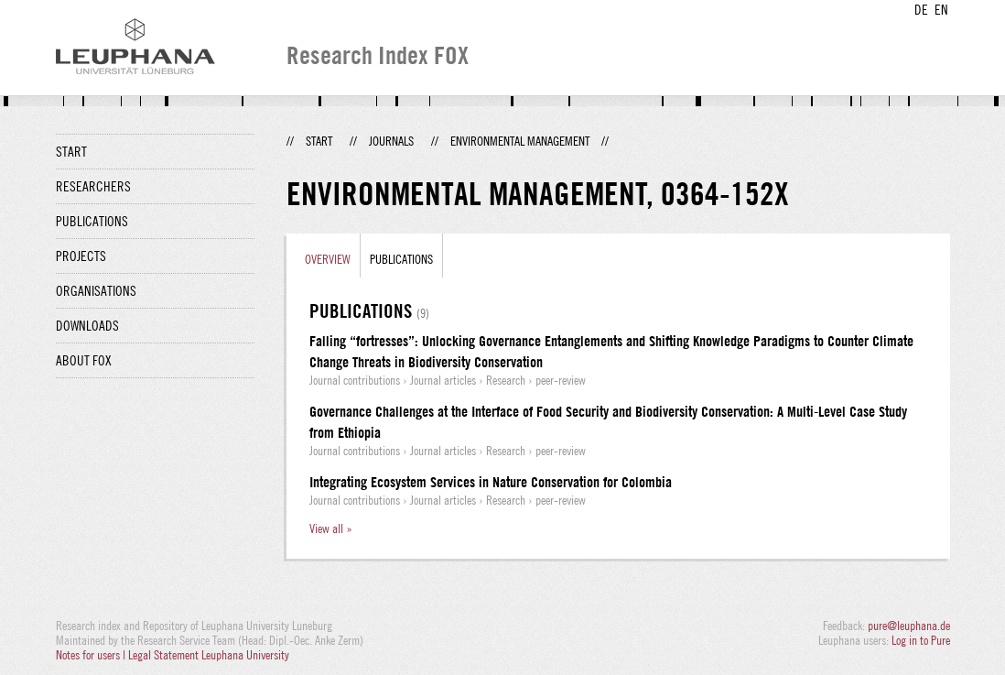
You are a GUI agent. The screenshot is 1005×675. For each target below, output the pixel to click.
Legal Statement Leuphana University (208, 655)
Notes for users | (92, 655)
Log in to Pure (921, 640)
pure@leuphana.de (909, 625)
